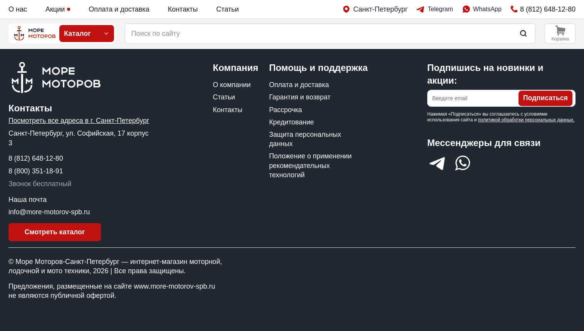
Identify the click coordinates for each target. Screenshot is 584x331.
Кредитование (291, 122)
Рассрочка (285, 110)
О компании (232, 84)
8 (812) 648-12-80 (36, 158)
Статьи (227, 9)
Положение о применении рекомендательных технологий (310, 166)
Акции (57, 9)
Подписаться (545, 98)
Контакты (183, 9)
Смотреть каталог (55, 232)
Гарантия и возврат (300, 97)
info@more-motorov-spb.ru (49, 211)
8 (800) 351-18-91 (36, 171)
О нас (17, 9)
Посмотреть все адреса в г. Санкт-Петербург (80, 120)
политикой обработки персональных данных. (526, 119)
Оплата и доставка (119, 9)
